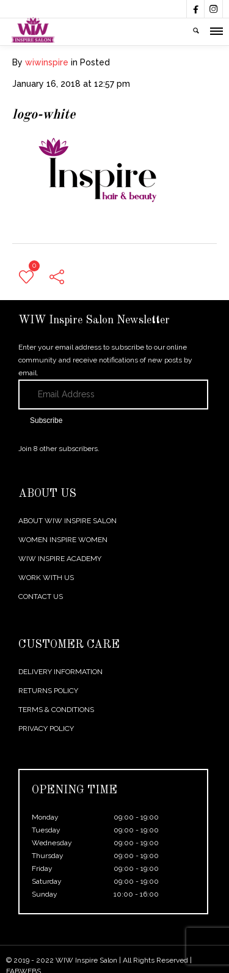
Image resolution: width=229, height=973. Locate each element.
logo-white (43, 115)
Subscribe (46, 420)
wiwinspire (46, 62)
